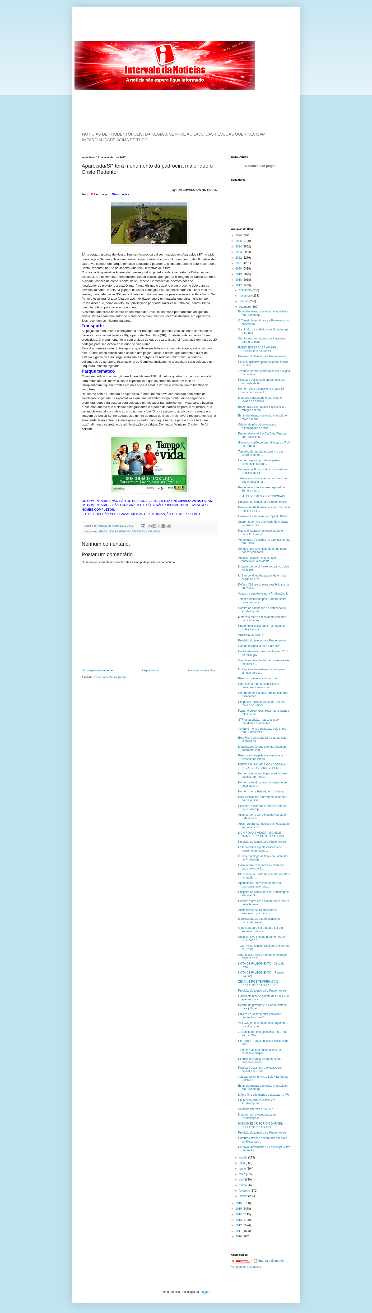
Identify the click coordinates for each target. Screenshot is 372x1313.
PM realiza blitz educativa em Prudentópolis (256, 1101)
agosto (243, 1157)
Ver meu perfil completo (246, 1266)
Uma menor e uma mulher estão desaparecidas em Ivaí (258, 685)
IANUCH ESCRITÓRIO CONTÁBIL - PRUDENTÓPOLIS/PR (261, 1125)
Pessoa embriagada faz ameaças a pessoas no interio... (260, 757)
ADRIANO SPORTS (251, 634)
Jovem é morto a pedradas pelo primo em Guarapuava (262, 730)
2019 (239, 274)
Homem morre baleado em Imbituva (261, 791)
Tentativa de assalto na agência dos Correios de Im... (261, 453)
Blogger (204, 1292)
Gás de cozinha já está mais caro (259, 646)
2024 (239, 246)
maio (242, 1174)
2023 (239, 252)
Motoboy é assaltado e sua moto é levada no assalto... (260, 399)
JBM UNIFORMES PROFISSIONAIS (261, 496)
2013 (239, 1220)
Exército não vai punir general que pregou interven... (259, 1060)
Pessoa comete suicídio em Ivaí (258, 678)
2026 (239, 235)
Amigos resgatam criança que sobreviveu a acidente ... (257, 559)
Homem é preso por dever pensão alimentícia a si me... (259, 462)
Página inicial (150, 670)
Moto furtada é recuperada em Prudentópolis (257, 1116)
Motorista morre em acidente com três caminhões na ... (262, 618)
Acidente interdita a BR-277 (255, 1109)
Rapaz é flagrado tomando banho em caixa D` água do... (261, 532)
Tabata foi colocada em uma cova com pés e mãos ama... (262, 480)
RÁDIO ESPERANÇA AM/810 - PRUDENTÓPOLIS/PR (258, 349)
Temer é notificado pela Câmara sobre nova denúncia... (262, 600)
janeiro (243, 1196)
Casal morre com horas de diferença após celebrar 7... (261, 867)
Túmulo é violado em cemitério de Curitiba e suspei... (259, 1051)
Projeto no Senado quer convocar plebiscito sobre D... (259, 1015)
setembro (245, 306)
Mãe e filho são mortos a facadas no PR (263, 1094)
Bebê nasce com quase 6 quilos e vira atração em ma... (262, 408)
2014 (239, 1214)
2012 (239, 1225)
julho (242, 1163)
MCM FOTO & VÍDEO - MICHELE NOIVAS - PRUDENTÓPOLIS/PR (261, 834)
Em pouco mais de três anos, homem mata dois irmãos (261, 703)
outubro (244, 301)
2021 (239, 263)
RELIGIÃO (154, 531)
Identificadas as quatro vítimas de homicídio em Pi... (259, 920)
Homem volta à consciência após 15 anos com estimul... (261, 390)
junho (243, 1168)
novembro (245, 295)
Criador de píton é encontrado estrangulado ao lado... (257, 426)
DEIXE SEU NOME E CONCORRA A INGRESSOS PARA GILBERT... (261, 766)
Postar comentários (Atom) (110, 677)
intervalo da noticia (109, 525)
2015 (239, 1208)
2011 (239, 1231)
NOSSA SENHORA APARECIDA (127, 531)
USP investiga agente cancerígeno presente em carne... (260, 849)
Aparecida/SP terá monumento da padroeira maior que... (259, 884)
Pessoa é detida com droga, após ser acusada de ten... (261, 381)
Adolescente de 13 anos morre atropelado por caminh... (257, 911)
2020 (239, 268)
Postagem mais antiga (201, 670)
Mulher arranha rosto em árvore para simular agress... (261, 671)
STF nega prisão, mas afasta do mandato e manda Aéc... (258, 721)
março (243, 1185)
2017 (239, 285)
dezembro (245, 290)
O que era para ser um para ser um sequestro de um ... (260, 929)
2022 (239, 257)
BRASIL (102, 531)
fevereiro (245, 1190)
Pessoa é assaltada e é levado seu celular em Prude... (260, 1069)
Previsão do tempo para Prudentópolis (262, 356)
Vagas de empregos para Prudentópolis (263, 593)
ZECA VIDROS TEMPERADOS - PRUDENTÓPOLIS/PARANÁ (259, 983)
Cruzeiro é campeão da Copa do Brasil (262, 516)
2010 (239, 1236)
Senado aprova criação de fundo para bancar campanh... (262, 550)
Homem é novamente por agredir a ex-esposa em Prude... (262, 775)
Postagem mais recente (98, 670)
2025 (239, 240)
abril (242, 1179)
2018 (239, 279)
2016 (239, 1203)
